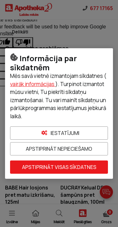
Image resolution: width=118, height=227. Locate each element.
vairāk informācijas (32, 84)
